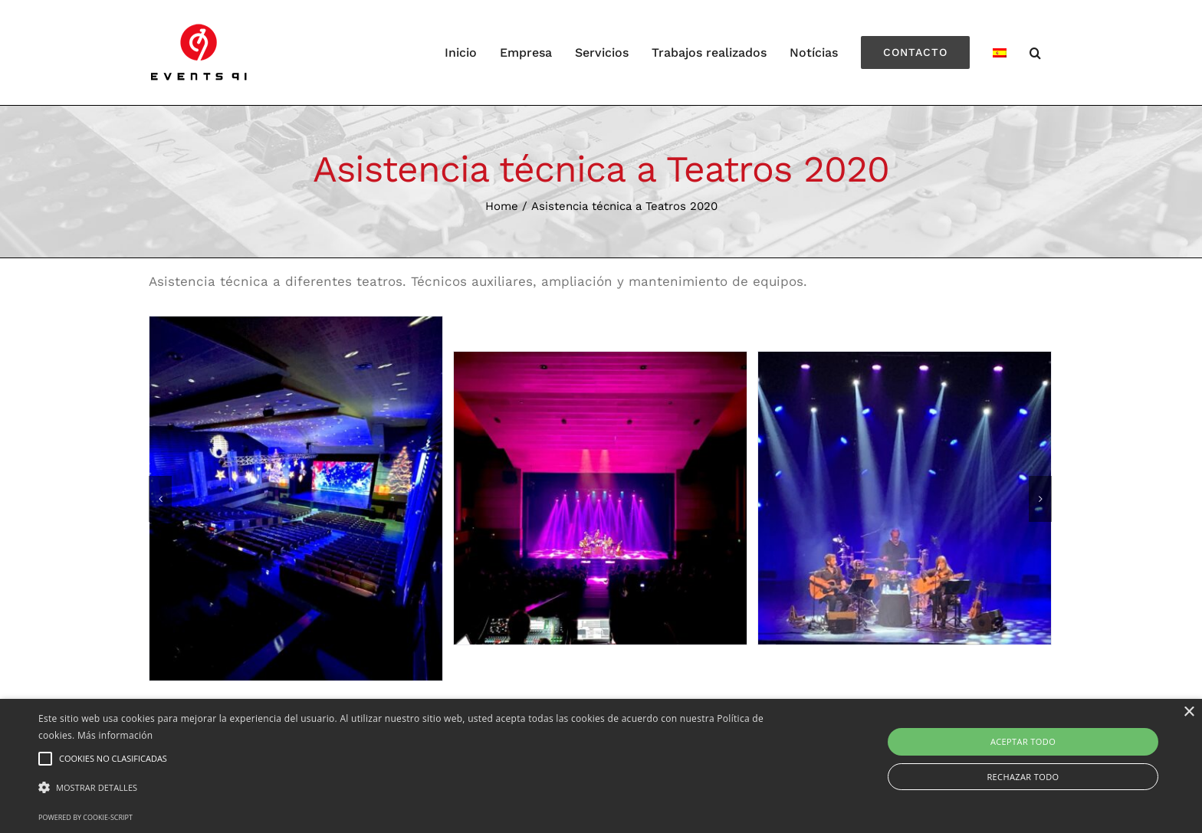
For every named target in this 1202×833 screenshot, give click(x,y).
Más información (115, 735)
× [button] (1188, 712)
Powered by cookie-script (85, 817)
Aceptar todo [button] (1023, 741)
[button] (404, 788)
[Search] (1035, 52)
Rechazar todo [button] (1023, 776)
